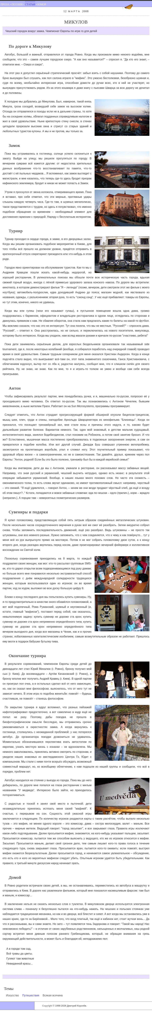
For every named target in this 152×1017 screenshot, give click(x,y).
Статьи (30, 4)
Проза (5, 4)
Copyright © (48, 1005)
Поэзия (17, 4)
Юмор (41, 4)
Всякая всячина (53, 995)
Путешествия (30, 995)
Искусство (12, 995)
